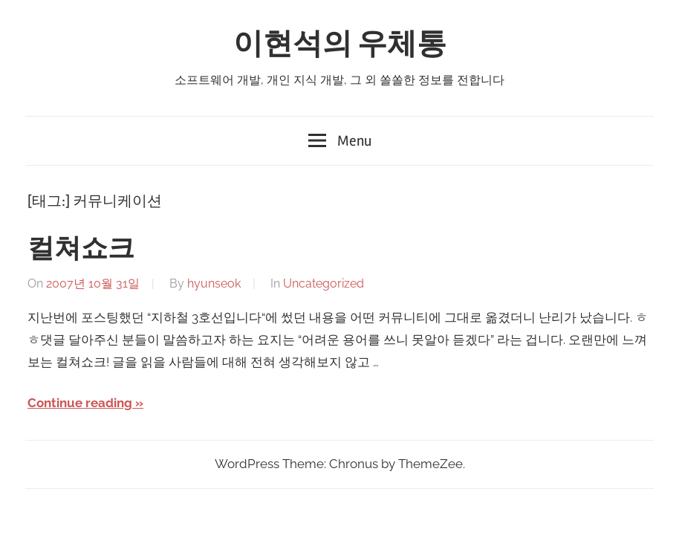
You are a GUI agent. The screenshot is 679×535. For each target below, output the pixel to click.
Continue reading (79, 402)
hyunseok (214, 283)
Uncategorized (323, 283)
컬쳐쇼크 (80, 249)
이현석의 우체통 (339, 44)
